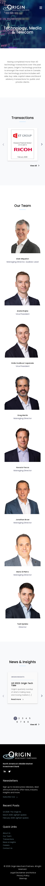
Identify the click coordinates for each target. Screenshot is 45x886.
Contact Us (7, 848)
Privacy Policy (23, 875)
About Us (6, 833)
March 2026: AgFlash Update (15, 815)
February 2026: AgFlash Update (16, 818)
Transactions (8, 839)
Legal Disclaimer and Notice (23, 872)
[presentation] (3, 144)
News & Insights (9, 842)
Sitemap (23, 878)
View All (34, 165)
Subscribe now (9, 797)
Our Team (7, 836)
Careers (6, 845)
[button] (15, 718)
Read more (16, 699)
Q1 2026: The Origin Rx (12, 812)
